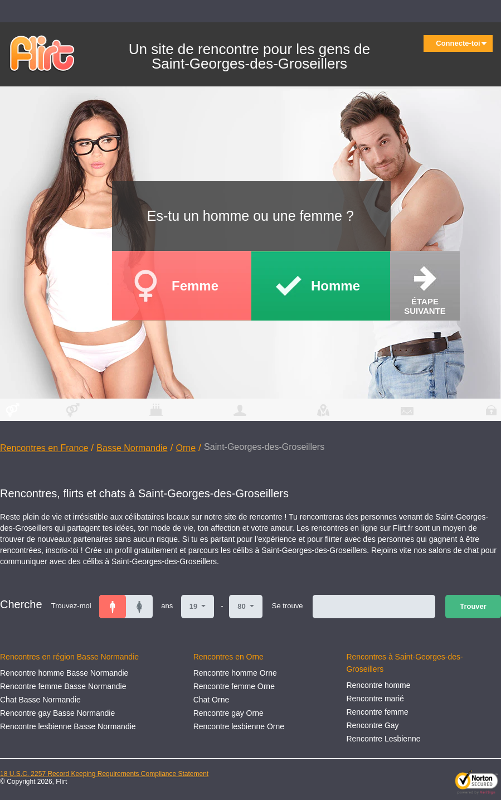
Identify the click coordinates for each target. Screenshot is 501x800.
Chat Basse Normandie (40, 699)
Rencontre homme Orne (235, 672)
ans (167, 606)
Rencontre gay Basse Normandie (57, 713)
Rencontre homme (378, 685)
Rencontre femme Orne (234, 686)
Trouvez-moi (71, 606)
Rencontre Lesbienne (383, 738)
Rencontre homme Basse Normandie (64, 672)
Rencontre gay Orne (228, 713)
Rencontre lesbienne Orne (238, 726)
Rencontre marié (375, 698)
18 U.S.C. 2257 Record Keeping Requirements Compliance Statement (104, 774)
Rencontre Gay (372, 725)
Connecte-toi (461, 43)
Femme (195, 285)
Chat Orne (211, 699)
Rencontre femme (377, 711)
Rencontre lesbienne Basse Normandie (68, 726)
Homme (335, 285)
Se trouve (287, 606)
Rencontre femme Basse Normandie (63, 686)
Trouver (473, 606)
